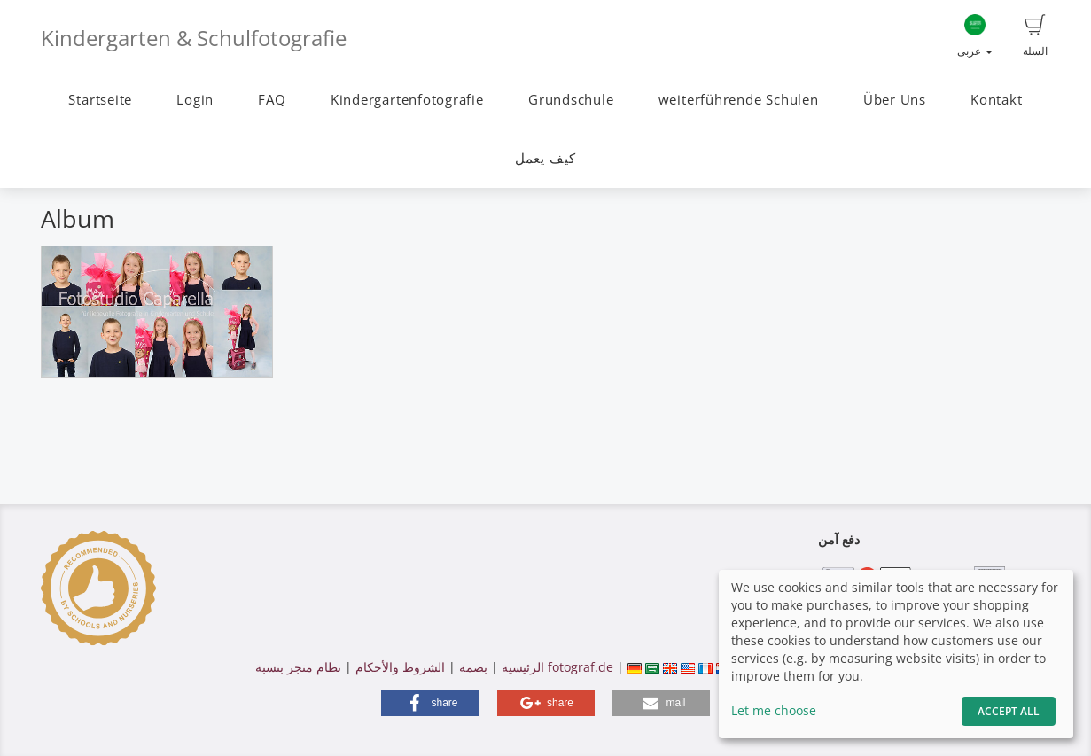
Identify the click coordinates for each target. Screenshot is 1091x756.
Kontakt (996, 99)
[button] (430, 703)
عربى (975, 36)
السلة (1035, 36)
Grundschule (570, 99)
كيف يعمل (545, 158)
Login (195, 99)
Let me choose (773, 710)
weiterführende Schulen (738, 99)
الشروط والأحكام (400, 667)
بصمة (471, 667)
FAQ (271, 99)
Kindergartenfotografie (407, 99)
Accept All (1009, 711)
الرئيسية (521, 667)
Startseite (100, 99)
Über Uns (894, 99)
